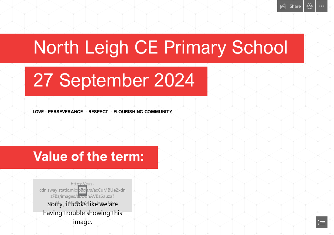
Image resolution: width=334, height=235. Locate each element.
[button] (290, 6)
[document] (167, 117)
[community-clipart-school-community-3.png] (82, 195)
